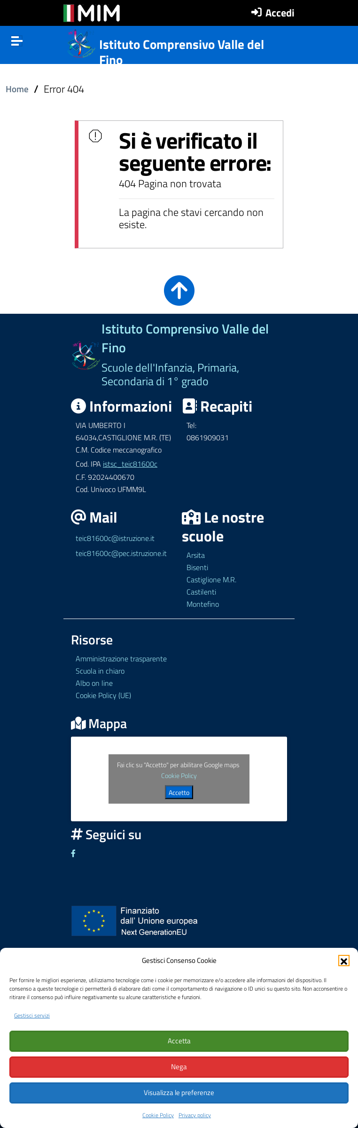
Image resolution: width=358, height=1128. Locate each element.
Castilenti (201, 591)
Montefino (203, 604)
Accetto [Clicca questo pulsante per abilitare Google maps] (179, 792)
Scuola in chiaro (100, 670)
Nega (179, 1066)
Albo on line (94, 683)
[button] (344, 958)
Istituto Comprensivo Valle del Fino (181, 52)
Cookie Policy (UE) (103, 695)
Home (17, 89)
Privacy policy (195, 1114)
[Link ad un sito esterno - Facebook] (73, 853)
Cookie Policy (158, 1114)
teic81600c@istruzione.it (115, 538)
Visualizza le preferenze (179, 1092)
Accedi (280, 12)
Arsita (196, 555)
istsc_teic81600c (130, 463)
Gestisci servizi (32, 1013)
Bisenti (197, 567)
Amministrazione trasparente (121, 658)
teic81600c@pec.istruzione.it (121, 553)
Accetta (179, 1040)
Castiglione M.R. (211, 579)
